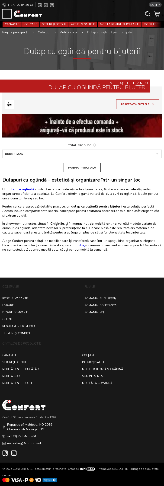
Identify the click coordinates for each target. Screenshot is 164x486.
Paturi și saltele (83, 24)
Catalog (43, 32)
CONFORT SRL (22, 469)
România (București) (100, 298)
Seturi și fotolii (54, 24)
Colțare (30, 24)
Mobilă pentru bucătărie (119, 24)
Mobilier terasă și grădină (102, 369)
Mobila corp (68, 32)
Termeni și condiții (16, 333)
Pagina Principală (82, 167)
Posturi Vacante (15, 298)
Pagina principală (14, 32)
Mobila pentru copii (17, 383)
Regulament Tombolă (18, 326)
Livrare (8, 305)
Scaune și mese (93, 376)
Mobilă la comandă (97, 383)
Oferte (7, 319)
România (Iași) (95, 312)
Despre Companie (15, 312)
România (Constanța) (101, 305)
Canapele (12, 24)
